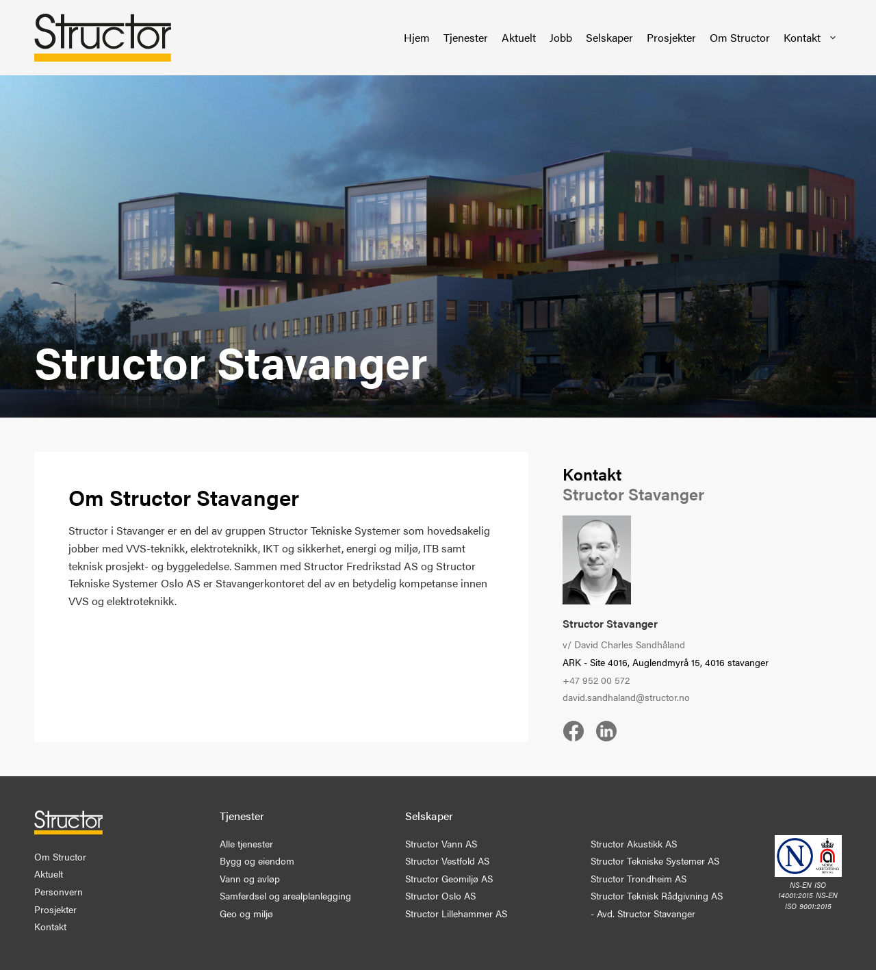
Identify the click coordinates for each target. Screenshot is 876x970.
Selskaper (609, 37)
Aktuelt (519, 37)
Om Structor (740, 37)
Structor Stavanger (610, 623)
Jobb (561, 37)
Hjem (417, 37)
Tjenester (465, 37)
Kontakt (811, 37)
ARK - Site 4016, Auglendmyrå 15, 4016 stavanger (666, 662)
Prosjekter (671, 37)
